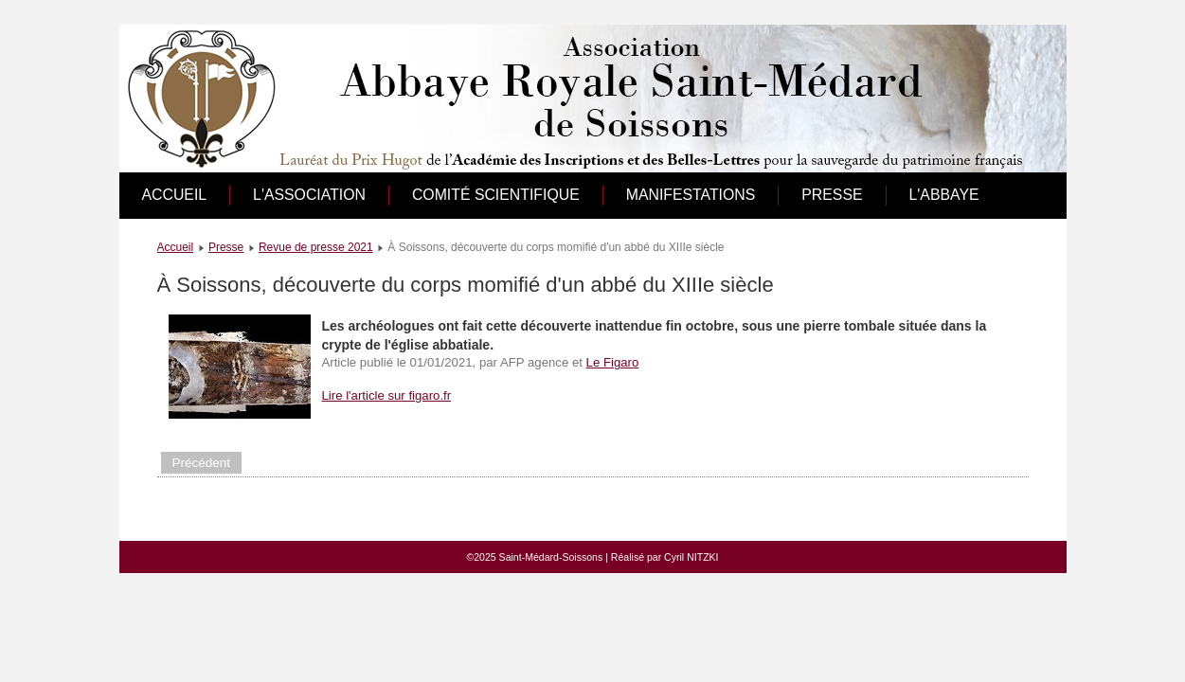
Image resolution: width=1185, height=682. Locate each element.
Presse (831, 195)
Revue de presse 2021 (316, 247)
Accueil (174, 195)
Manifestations (691, 195)
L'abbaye (944, 195)
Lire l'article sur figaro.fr (387, 395)
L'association (309, 195)
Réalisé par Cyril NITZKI (665, 557)
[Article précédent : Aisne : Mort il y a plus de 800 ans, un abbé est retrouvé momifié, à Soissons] (201, 463)
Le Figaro (612, 362)
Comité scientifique (496, 195)
